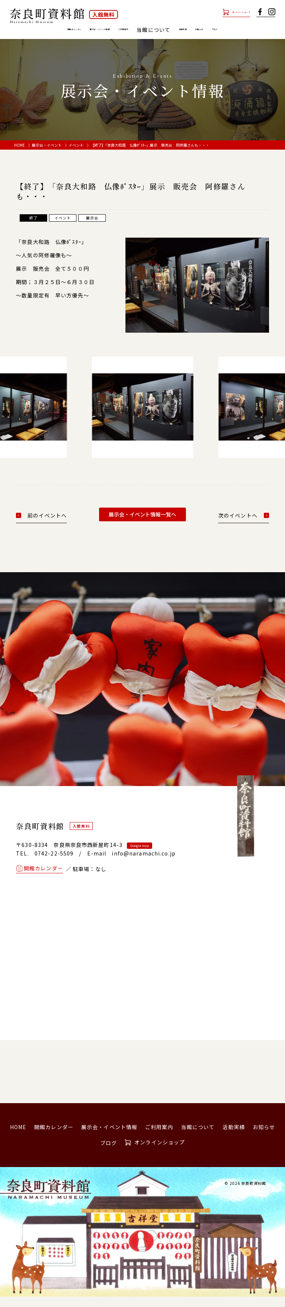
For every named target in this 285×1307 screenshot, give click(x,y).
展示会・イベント (47, 155)
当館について (198, 1137)
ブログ (142, 39)
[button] (16, 413)
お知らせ (253, 29)
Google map (139, 855)
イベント (76, 155)
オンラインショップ (225, 11)
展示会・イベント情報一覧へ (142, 524)
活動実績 (222, 29)
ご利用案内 (147, 29)
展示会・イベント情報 (96, 29)
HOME (19, 155)
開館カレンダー (40, 29)
